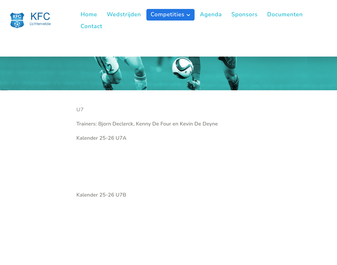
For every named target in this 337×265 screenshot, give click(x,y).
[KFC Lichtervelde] (33, 20)
